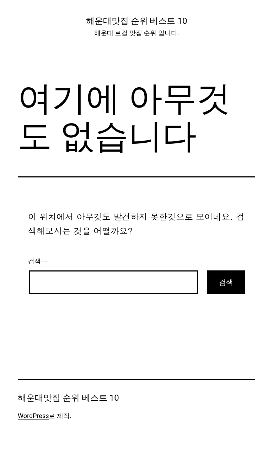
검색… (37, 261)
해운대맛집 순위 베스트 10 (136, 21)
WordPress (33, 415)
